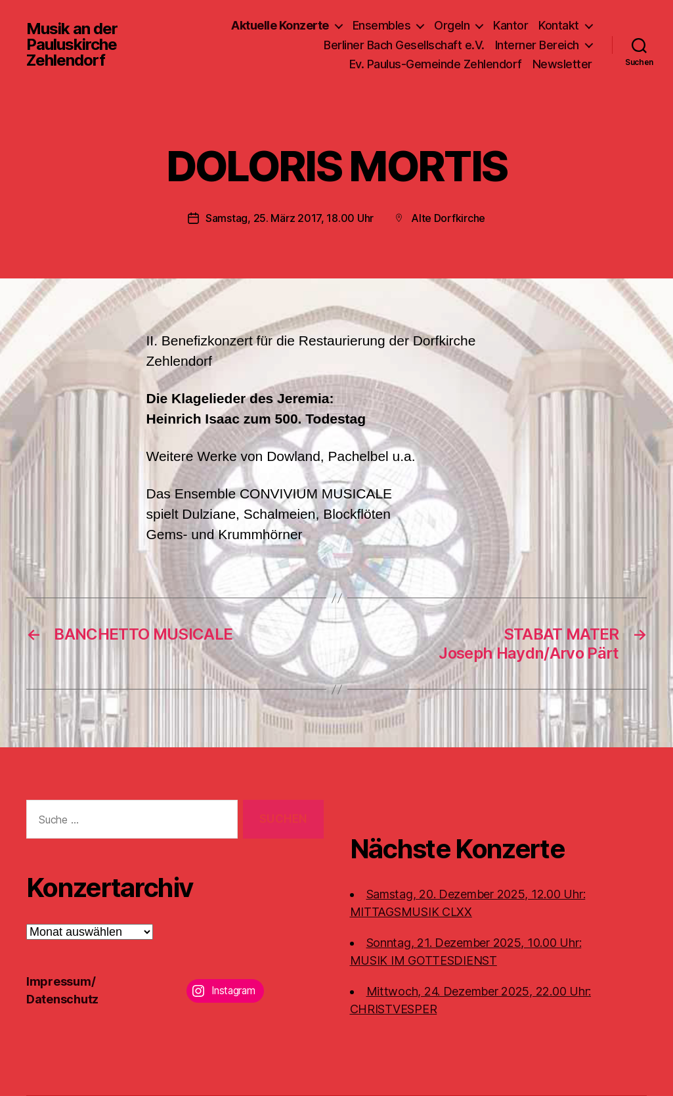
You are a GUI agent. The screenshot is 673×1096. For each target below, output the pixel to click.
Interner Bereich (537, 45)
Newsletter (562, 64)
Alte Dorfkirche (448, 218)
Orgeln (451, 25)
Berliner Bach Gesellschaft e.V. (404, 45)
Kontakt (558, 25)
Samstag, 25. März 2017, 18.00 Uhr (290, 218)
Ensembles (382, 25)
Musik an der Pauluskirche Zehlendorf (72, 44)
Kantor (510, 25)
